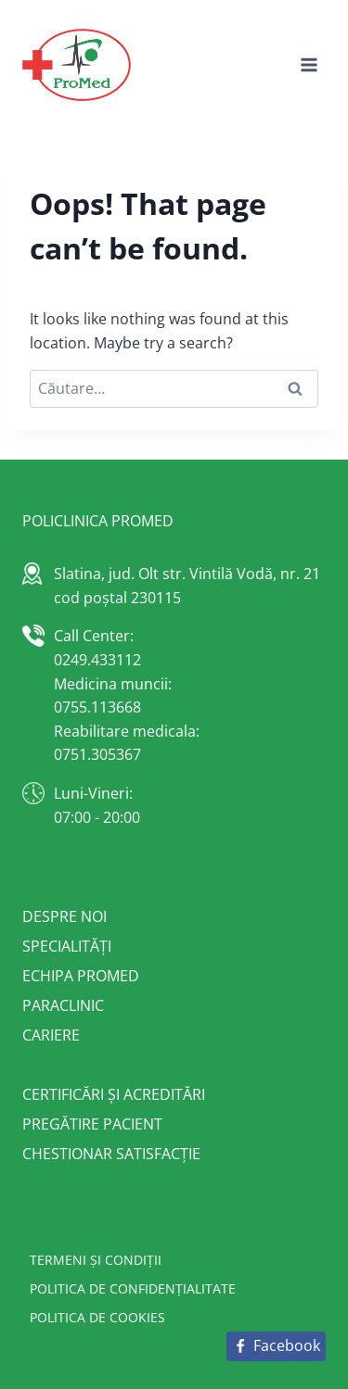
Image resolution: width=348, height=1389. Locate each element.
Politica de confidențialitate (133, 1288)
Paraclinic (63, 1005)
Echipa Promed (80, 976)
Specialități (66, 946)
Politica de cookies (97, 1317)
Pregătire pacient (92, 1124)
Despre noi (64, 916)
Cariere (51, 1035)
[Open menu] (308, 64)
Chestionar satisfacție (111, 1153)
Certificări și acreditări (113, 1094)
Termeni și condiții (95, 1260)
